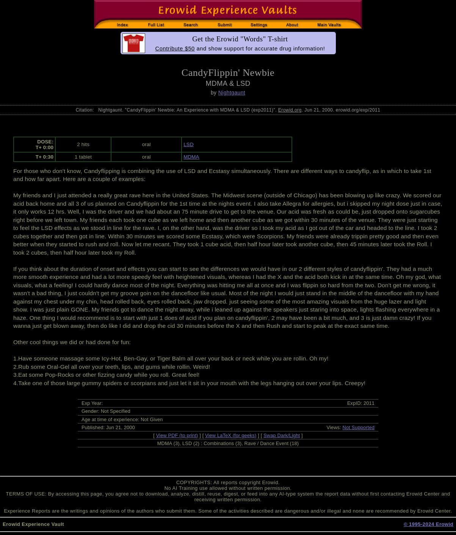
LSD (188, 144)
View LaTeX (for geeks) (230, 435)
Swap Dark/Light (281, 435)
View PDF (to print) (177, 435)
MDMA (191, 157)
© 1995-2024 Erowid (428, 524)
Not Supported (359, 427)
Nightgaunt (231, 93)
